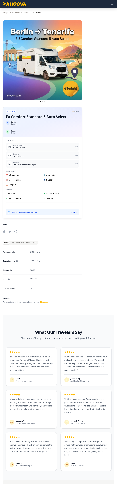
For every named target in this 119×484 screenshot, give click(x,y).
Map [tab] (12, 243)
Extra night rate (10, 261)
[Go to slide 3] (44, 101)
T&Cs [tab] (34, 243)
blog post (44, 302)
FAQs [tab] (28, 243)
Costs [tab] (6, 243)
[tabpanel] (42, 275)
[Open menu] (112, 3)
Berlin (26, 12)
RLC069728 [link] (36, 12)
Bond (6, 279)
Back (74, 212)
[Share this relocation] (15, 231)
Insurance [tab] (20, 243)
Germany (16, 12)
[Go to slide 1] (40, 101)
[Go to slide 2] (42, 101)
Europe (5, 12)
